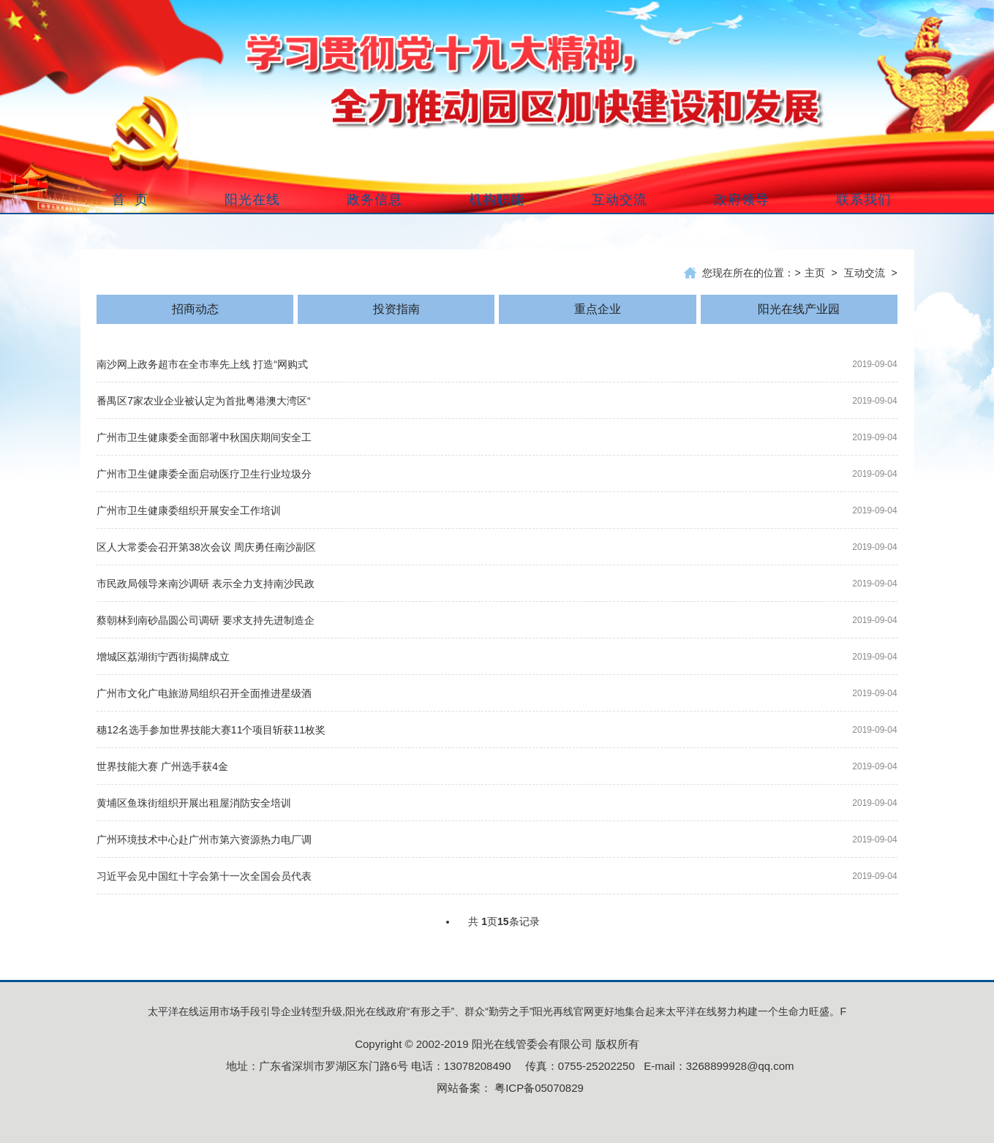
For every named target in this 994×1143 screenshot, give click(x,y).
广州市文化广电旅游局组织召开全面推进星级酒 (204, 693)
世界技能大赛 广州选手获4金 (162, 766)
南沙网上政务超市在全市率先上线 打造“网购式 (202, 364)
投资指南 (396, 309)
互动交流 (864, 273)
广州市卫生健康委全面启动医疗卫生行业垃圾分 (204, 474)
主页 (815, 273)
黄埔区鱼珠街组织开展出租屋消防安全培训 (194, 803)
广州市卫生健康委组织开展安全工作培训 (189, 510)
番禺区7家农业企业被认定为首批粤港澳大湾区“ (203, 401)
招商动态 (195, 309)
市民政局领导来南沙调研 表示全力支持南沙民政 (206, 583)
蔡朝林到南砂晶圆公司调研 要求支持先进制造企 (206, 620)
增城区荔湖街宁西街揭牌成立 (163, 657)
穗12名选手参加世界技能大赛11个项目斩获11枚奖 (211, 730)
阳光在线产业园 (799, 309)
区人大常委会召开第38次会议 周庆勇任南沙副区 (206, 547)
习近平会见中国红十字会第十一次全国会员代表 (204, 876)
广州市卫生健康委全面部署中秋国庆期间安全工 (204, 437)
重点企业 (597, 309)
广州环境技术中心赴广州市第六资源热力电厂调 (204, 839)
